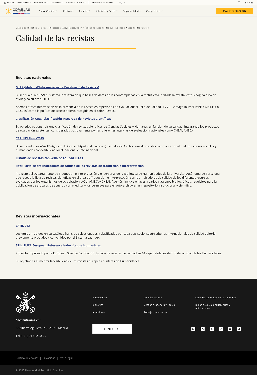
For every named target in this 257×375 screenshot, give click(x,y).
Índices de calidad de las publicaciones (102, 27)
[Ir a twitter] (212, 329)
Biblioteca (53, 27)
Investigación (99, 297)
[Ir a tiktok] (239, 329)
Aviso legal (66, 358)
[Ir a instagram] (221, 329)
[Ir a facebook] (203, 329)
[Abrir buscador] (239, 3)
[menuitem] (9, 2)
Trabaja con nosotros (155, 312)
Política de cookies (27, 358)
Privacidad (49, 358)
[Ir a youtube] (230, 329)
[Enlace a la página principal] (17, 11)
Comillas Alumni (153, 297)
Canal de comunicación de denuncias (216, 297)
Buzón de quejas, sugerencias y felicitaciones (212, 306)
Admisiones (98, 312)
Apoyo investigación (70, 27)
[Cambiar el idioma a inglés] (247, 2)
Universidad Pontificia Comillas (31, 27)
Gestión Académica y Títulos (159, 304)
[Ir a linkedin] (193, 329)
